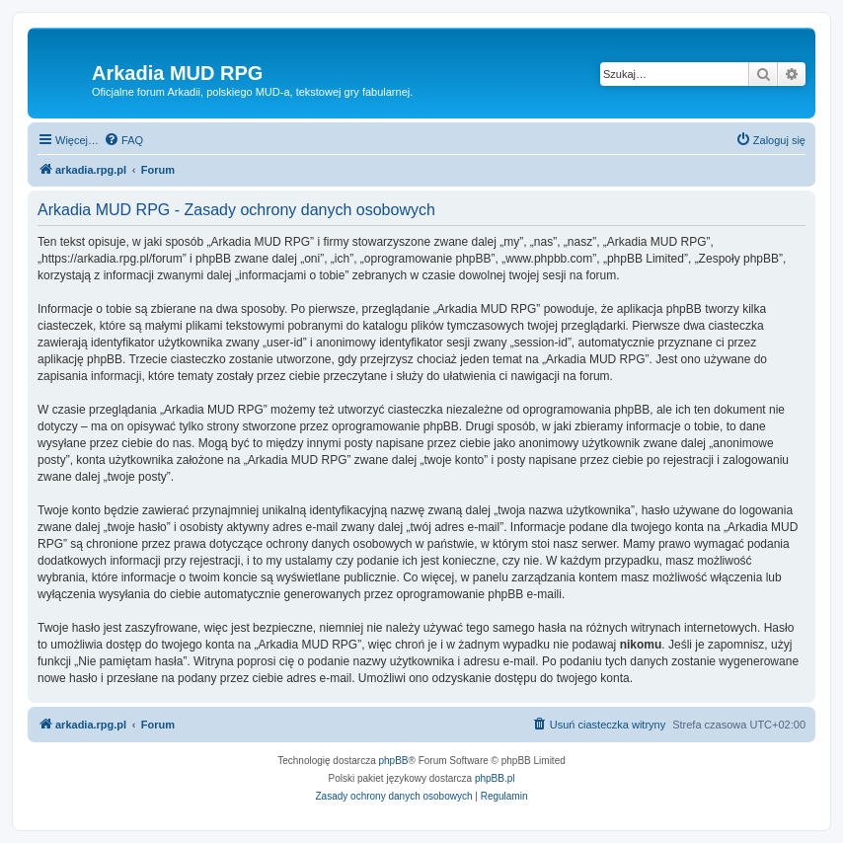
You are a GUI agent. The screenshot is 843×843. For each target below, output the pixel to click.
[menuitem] (123, 140)
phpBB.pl (495, 778)
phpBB (394, 760)
